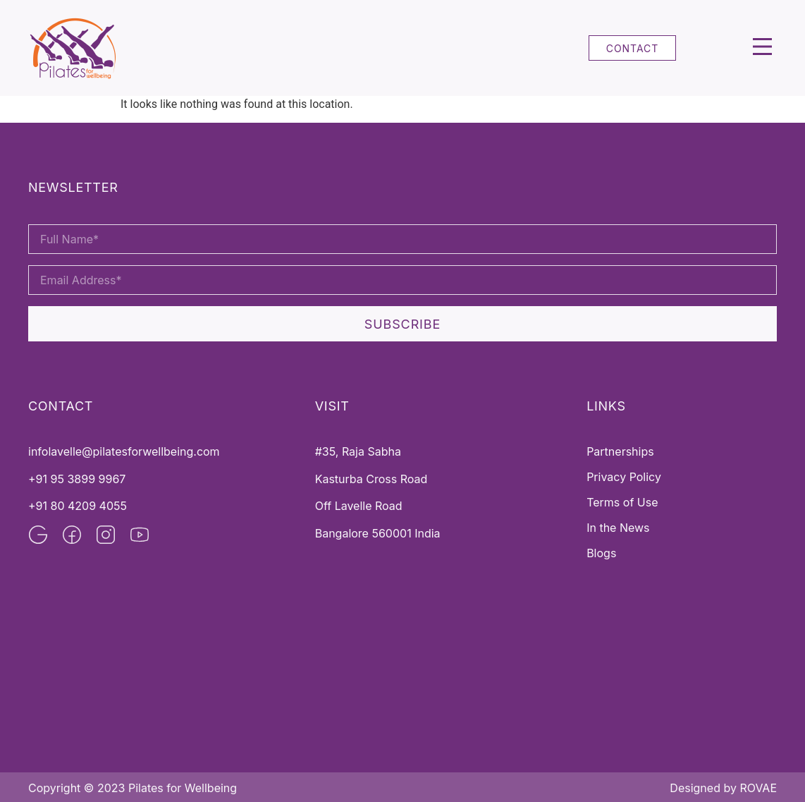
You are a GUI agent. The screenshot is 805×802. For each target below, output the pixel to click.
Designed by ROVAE (723, 788)
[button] (762, 48)
